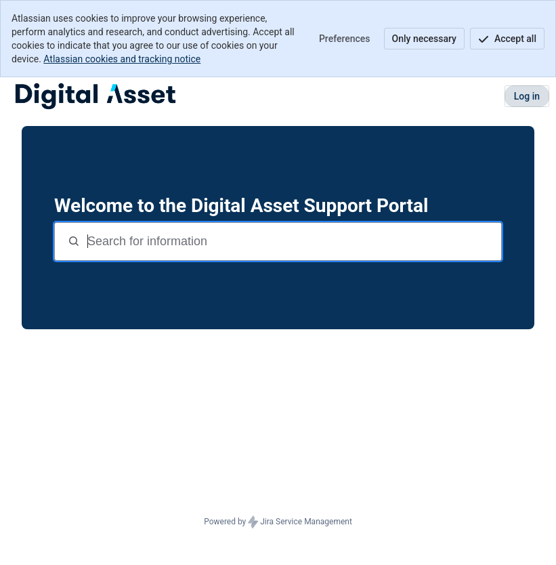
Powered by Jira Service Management (278, 522)
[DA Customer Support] (95, 96)
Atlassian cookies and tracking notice (121, 59)
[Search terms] (293, 241)
